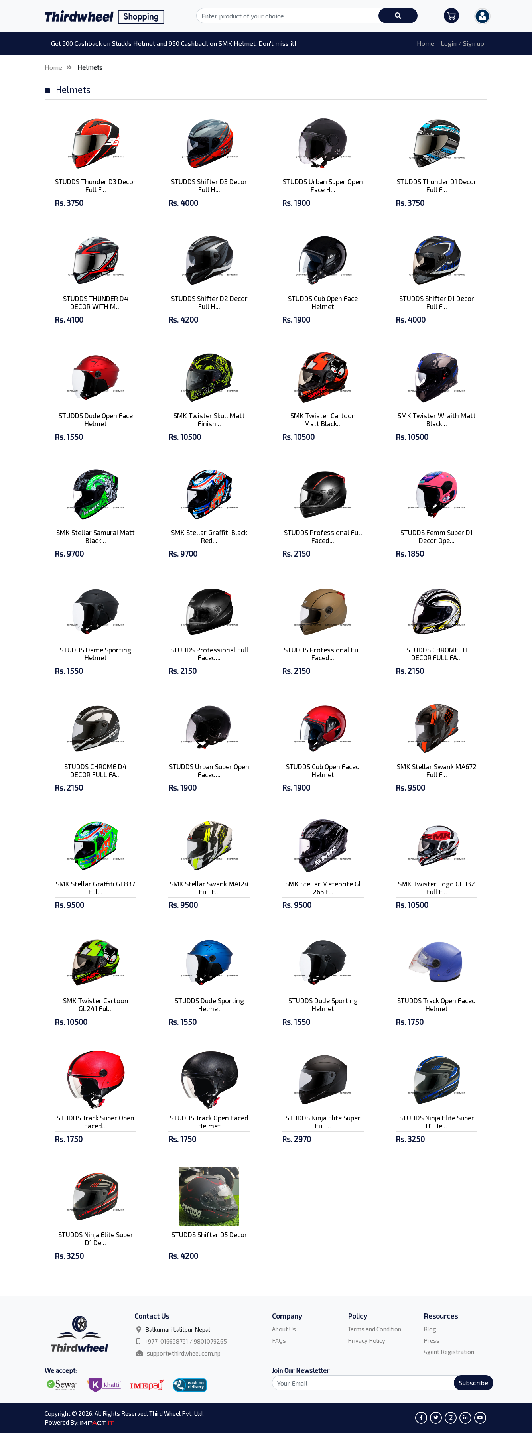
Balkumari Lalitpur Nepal (177, 1329)
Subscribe (473, 1382)
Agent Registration (449, 1351)
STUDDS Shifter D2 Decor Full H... (209, 302)
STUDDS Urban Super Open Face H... (323, 185)
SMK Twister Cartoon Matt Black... (323, 419)
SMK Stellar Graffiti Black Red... (209, 536)
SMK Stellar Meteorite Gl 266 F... (323, 888)
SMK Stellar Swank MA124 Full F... (209, 888)
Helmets (89, 67)
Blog (430, 1329)
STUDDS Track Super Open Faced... (95, 1122)
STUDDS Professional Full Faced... (323, 536)
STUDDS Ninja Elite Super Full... (323, 1122)
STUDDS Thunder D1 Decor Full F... (437, 185)
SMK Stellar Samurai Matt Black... (95, 536)
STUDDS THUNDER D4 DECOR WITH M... (95, 302)
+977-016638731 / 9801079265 (185, 1341)
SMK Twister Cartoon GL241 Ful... (95, 1004)
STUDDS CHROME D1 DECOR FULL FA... (436, 653)
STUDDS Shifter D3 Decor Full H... (209, 185)
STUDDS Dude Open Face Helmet (96, 419)
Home (425, 43)
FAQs (279, 1340)
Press (431, 1340)
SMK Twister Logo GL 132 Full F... (436, 888)
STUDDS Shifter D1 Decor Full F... (436, 302)
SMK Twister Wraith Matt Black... (437, 419)
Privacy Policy (366, 1340)
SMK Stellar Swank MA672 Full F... (437, 770)
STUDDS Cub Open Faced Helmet (323, 770)
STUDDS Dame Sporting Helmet (95, 653)
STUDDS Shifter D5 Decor (209, 1234)
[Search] (378, 1382)
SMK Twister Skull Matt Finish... (209, 419)
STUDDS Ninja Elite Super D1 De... (436, 1122)
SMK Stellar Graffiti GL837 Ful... (95, 888)
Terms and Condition (374, 1329)
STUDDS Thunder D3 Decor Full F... (95, 185)
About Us (284, 1329)
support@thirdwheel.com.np (184, 1353)
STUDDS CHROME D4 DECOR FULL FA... (95, 770)
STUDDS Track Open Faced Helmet (436, 1004)
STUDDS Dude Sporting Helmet (209, 1004)
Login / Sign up (462, 43)
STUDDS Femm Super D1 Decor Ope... (436, 536)
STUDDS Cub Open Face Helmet (323, 302)
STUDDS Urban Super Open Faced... (209, 770)
